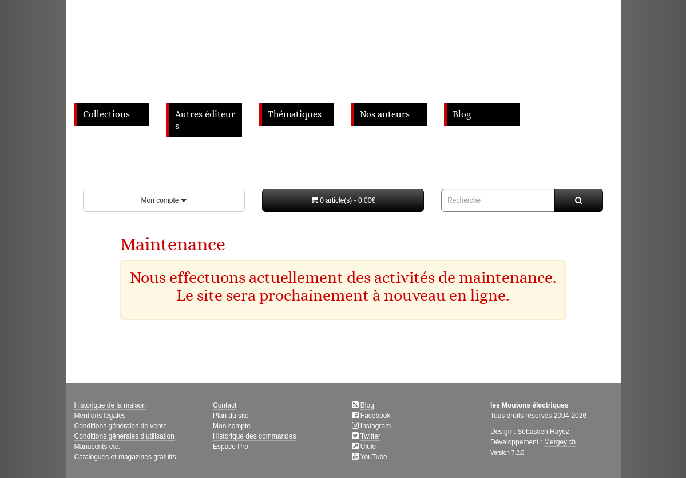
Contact (224, 405)
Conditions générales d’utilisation (124, 436)
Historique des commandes (254, 436)
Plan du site (231, 416)
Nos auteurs (385, 114)
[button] (343, 200)
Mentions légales (100, 416)
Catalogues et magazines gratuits (125, 457)
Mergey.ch (560, 442)
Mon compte (163, 200)
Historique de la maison (110, 405)
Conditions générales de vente (120, 426)
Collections (106, 114)
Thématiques (295, 114)
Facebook (375, 416)
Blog (462, 114)
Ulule (368, 447)
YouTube (373, 457)
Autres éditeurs (205, 120)
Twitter (370, 436)
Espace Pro (230, 447)
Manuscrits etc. (97, 447)
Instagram (375, 426)
